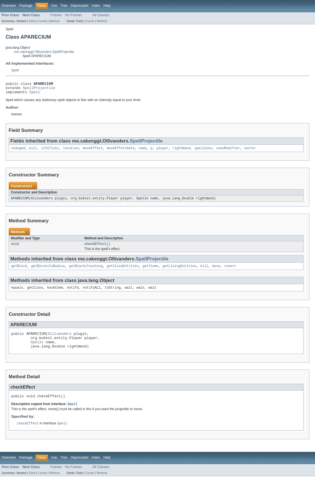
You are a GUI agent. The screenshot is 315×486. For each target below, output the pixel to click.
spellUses (203, 151)
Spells (142, 201)
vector (250, 151)
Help (106, 6)
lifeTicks (50, 151)
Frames (56, 15)
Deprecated (79, 6)
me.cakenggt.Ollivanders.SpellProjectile (44, 52)
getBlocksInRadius (48, 270)
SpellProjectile (39, 89)
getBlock (19, 270)
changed (18, 151)
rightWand (181, 151)
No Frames (73, 15)
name (142, 151)
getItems (150, 270)
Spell (15, 70)
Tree (63, 6)
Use (54, 6)
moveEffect (93, 151)
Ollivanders (42, 201)
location (71, 151)
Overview (9, 6)
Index (96, 6)
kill (33, 151)
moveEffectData (121, 151)
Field (32, 21)
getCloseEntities (123, 270)
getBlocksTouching (86, 270)
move (216, 270)
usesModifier (228, 151)
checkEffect (95, 248)
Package (25, 6)
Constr (42, 21)
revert (230, 270)
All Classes (100, 15)
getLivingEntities (179, 270)
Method (54, 21)
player (163, 151)
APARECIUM (20, 201)
